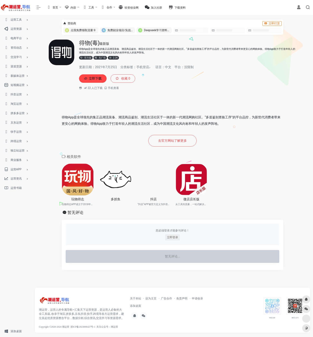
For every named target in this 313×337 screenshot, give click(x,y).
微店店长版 (191, 200)
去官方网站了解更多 (172, 142)
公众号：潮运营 (109, 328)
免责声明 (181, 299)
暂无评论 (75, 213)
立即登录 (172, 238)
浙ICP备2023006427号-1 (82, 328)
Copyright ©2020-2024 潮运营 (54, 328)
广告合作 (166, 299)
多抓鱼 (115, 200)
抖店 (153, 200)
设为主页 (150, 299)
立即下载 (94, 79)
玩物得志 (77, 200)
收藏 (126, 79)
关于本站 (135, 299)
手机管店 (142, 67)
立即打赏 (272, 23)
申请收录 (197, 299)
